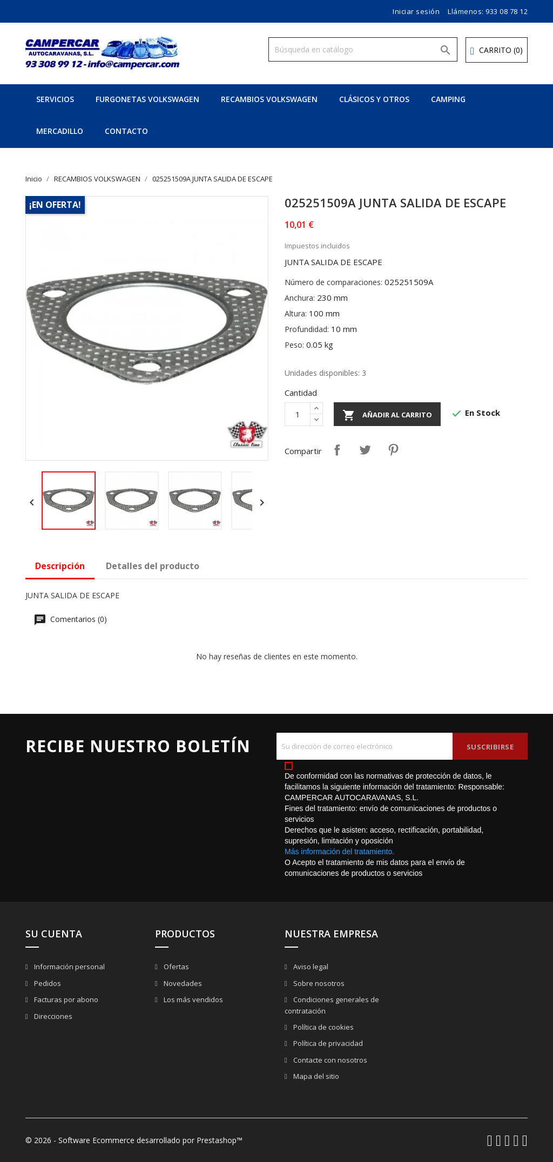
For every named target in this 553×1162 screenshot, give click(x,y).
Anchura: (300, 298)
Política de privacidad (327, 1043)
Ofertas (175, 966)
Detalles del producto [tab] (152, 566)
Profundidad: (307, 329)
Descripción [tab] (60, 566)
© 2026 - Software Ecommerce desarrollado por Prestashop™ (133, 1140)
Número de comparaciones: (333, 282)
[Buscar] (362, 49)
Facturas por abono (65, 999)
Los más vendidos (192, 999)
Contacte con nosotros (329, 1060)
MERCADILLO (59, 131)
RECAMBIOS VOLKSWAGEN (269, 99)
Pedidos (46, 983)
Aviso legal (310, 966)
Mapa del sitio (315, 1076)
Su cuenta (53, 933)
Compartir (337, 450)
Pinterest (393, 450)
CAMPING (448, 99)
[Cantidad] (298, 414)
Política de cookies (323, 1027)
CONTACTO (126, 131)
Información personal (68, 966)
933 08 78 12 (506, 11)
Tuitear (365, 450)
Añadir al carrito (387, 415)
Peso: (294, 345)
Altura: (296, 313)
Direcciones (52, 1016)
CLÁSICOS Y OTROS (374, 99)
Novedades (182, 983)
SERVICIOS (55, 99)
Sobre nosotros (318, 983)
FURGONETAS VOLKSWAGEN (147, 99)
